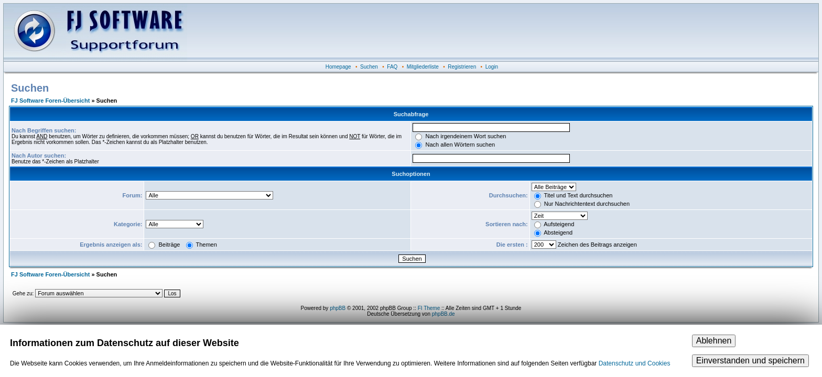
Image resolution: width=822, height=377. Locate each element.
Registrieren (462, 67)
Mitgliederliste (423, 67)
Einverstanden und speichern (750, 360)
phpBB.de (443, 314)
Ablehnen (714, 340)
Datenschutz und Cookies (634, 363)
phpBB (337, 308)
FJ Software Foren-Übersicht (50, 100)
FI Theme (429, 308)
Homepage (338, 67)
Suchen (369, 67)
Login (491, 67)
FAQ (392, 67)
